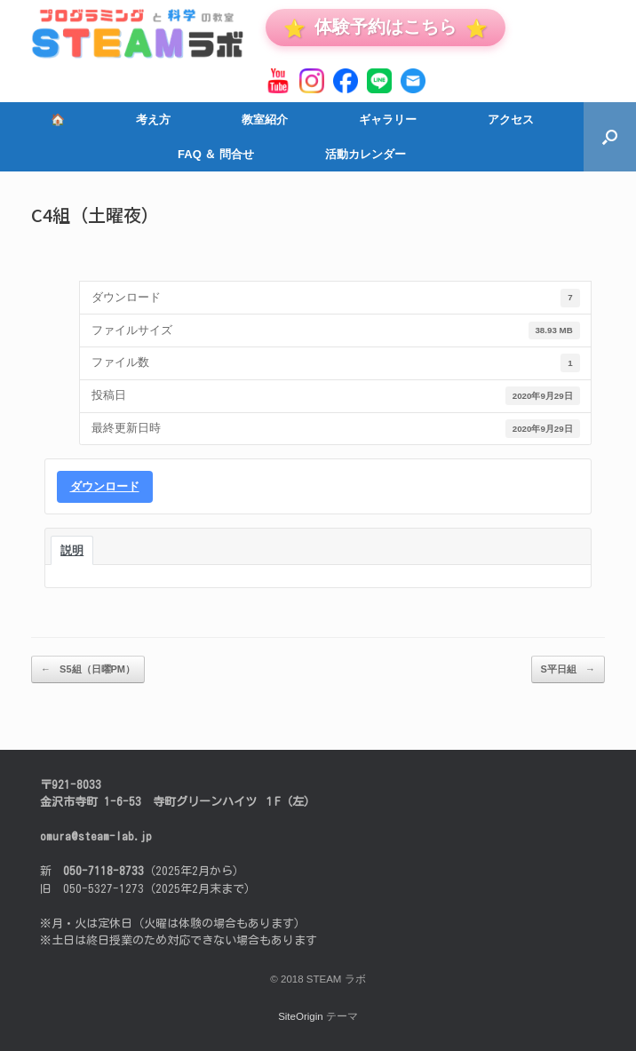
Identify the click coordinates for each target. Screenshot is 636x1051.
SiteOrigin (300, 1016)
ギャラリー (388, 119)
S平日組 (568, 669)
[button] (610, 136)
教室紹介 (265, 119)
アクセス (511, 119)
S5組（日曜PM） (88, 669)
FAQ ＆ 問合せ (216, 154)
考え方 (153, 119)
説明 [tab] (71, 550)
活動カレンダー (365, 154)
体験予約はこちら (385, 26)
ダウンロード (104, 486)
